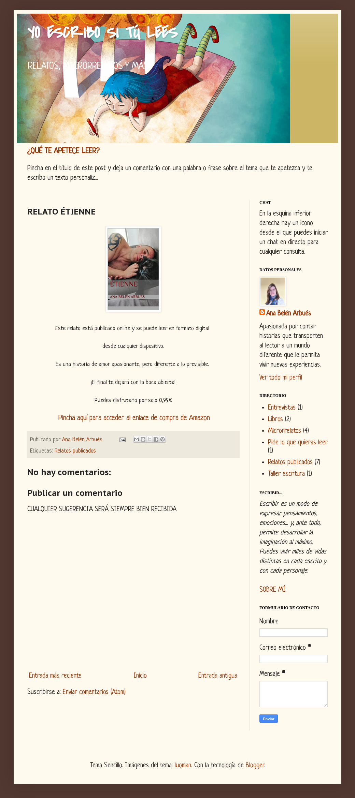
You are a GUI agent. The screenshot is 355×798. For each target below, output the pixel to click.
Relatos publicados (75, 451)
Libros (275, 419)
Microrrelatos (284, 431)
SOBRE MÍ (272, 590)
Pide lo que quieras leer (298, 442)
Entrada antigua (217, 676)
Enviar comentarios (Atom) (94, 692)
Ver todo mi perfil (280, 378)
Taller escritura (286, 474)
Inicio (140, 676)
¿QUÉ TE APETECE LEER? (63, 151)
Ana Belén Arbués (288, 313)
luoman (183, 765)
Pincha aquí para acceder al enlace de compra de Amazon (134, 418)
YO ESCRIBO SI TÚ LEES (102, 32)
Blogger (255, 765)
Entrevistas (282, 408)
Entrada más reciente (55, 676)
